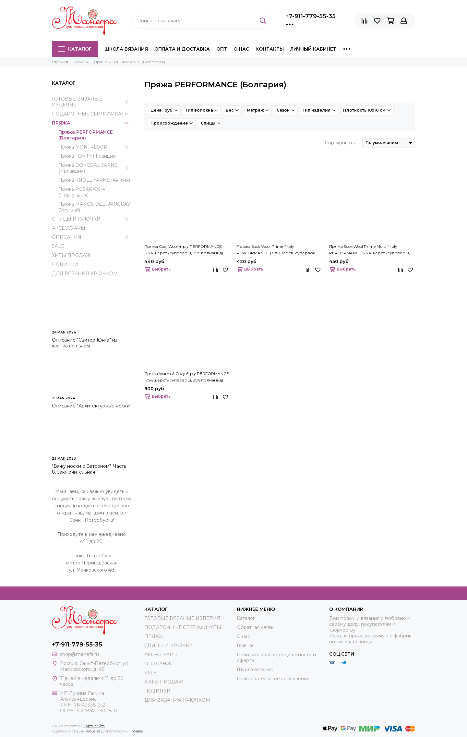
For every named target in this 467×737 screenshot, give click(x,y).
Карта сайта (94, 726)
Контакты (270, 49)
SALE (58, 246)
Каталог (74, 49)
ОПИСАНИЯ (91, 237)
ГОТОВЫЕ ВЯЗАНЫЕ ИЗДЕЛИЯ (91, 102)
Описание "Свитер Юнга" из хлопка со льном (84, 343)
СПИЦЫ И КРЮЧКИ (91, 219)
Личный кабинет (313, 49)
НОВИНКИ (65, 264)
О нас (241, 49)
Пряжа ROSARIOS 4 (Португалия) (81, 192)
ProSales (93, 731)
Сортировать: (340, 143)
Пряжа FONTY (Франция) (87, 156)
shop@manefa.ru (79, 654)
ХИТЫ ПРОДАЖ (71, 255)
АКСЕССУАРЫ (68, 228)
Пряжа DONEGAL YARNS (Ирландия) (94, 168)
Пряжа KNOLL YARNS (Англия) (94, 180)
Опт (221, 49)
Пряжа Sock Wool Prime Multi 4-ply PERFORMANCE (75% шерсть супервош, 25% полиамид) (369, 250)
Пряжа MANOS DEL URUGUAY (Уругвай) (94, 207)
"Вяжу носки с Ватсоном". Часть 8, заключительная (89, 469)
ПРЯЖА (91, 123)
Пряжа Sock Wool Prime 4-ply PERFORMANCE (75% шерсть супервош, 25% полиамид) (277, 250)
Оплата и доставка (182, 49)
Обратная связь (255, 627)
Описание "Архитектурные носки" (91, 406)
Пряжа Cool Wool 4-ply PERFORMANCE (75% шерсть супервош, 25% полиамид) (183, 249)
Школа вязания (126, 49)
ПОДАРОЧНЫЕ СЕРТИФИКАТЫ (90, 114)
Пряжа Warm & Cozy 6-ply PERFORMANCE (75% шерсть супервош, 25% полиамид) (186, 376)
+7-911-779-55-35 (310, 16)
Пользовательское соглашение (273, 679)
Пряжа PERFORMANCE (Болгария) (85, 135)
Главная (246, 645)
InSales (136, 731)
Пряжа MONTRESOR (94, 147)
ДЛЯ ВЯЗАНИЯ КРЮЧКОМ (85, 273)
